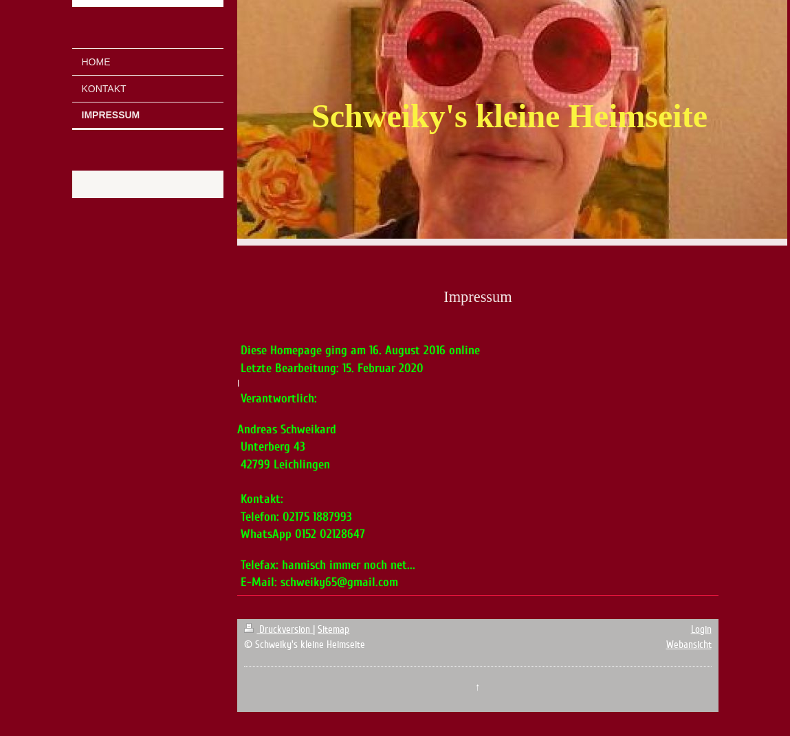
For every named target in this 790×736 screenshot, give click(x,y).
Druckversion (278, 629)
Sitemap (333, 629)
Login (701, 629)
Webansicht (689, 644)
